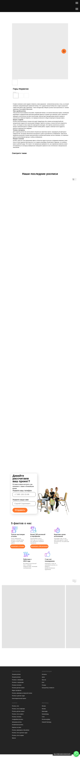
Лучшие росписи (16, 674)
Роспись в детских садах (18, 695)
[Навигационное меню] (77, 3)
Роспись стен (15, 706)
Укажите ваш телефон (22, 491)
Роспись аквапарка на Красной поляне (22, 693)
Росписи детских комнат (18, 687)
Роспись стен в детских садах (19, 732)
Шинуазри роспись (17, 722)
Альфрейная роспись (17, 719)
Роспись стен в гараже (18, 735)
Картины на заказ (16, 727)
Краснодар (45, 711)
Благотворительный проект (19, 698)
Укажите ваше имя (21, 500)
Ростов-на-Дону (46, 719)
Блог (43, 682)
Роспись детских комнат (18, 711)
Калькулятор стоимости (48, 687)
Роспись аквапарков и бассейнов (20, 730)
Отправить (20, 510)
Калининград (45, 714)
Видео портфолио (16, 690)
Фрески (14, 738)
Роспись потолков (16, 716)
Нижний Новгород (46, 722)
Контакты (44, 674)
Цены (43, 677)
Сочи (43, 716)
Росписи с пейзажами (17, 679)
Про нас (44, 679)
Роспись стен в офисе (18, 714)
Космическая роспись (17, 724)
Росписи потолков (16, 685)
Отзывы (44, 685)
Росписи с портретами (18, 682)
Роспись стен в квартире (18, 708)
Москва (44, 706)
